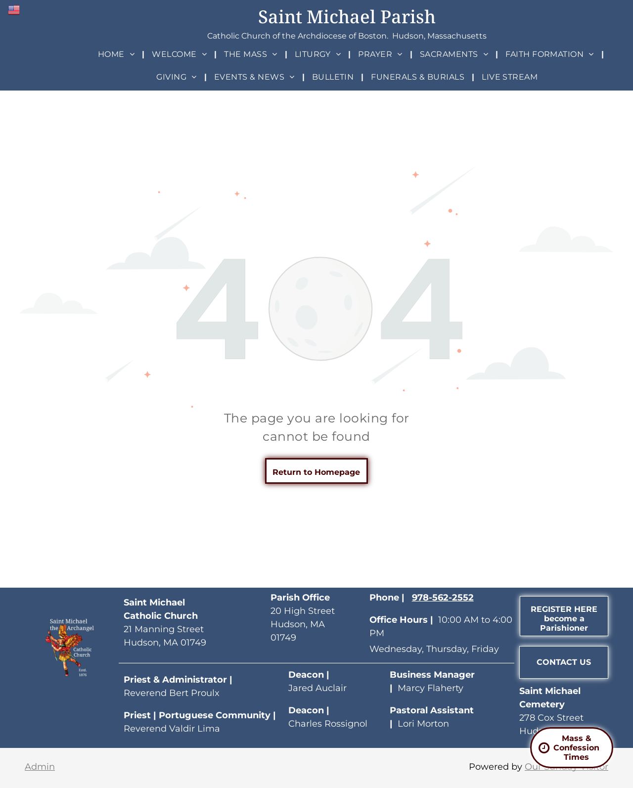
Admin (40, 766)
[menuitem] (117, 54)
